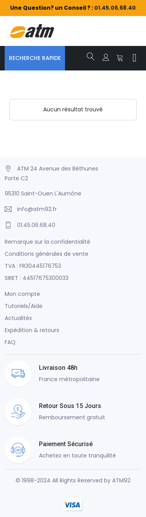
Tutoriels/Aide (23, 306)
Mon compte (22, 294)
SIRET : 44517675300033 (37, 278)
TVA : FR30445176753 (33, 266)
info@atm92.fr (37, 209)
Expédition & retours (32, 330)
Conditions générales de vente (46, 254)
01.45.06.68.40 (115, 8)
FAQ (10, 342)
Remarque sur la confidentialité (47, 242)
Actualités (18, 318)
